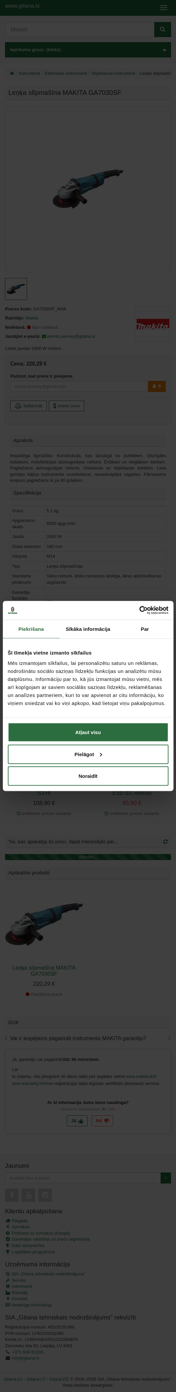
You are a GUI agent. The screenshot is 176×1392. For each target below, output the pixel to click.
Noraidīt (88, 776)
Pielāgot (88, 754)
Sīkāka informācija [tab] (88, 629)
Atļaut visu (88, 732)
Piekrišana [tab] (31, 629)
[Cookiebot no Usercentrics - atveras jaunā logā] (139, 610)
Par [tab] (145, 629)
